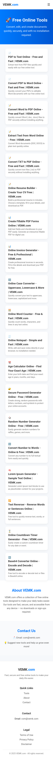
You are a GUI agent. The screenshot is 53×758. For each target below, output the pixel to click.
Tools (26, 693)
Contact (27, 702)
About (26, 698)
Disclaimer (26, 744)
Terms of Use (26, 735)
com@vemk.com (29, 718)
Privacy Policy (26, 739)
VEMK (10, 4)
